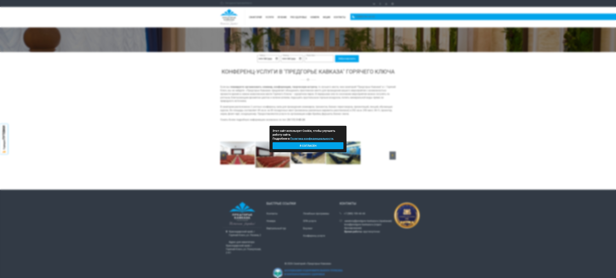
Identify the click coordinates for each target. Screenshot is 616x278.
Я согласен (308, 145)
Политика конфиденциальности (311, 138)
